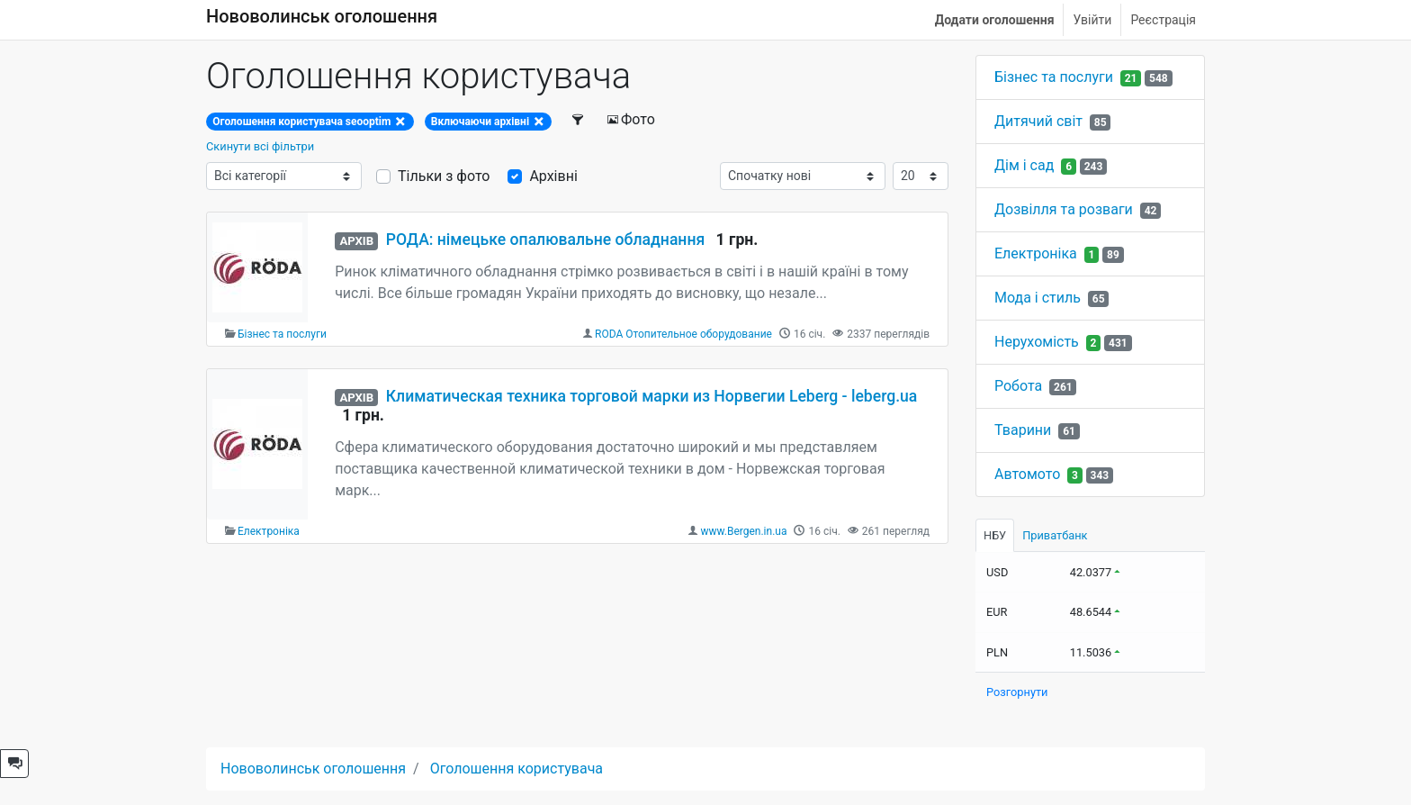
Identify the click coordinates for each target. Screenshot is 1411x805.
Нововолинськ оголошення (321, 16)
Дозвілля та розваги (1063, 209)
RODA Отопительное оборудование (683, 334)
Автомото (1027, 474)
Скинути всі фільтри (260, 146)
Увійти (1092, 20)
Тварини (1022, 430)
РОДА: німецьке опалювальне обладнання (545, 240)
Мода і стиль (1037, 297)
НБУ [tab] (995, 535)
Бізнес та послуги (282, 334)
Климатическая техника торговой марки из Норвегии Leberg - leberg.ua (652, 396)
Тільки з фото (444, 176)
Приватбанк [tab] (1054, 535)
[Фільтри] (578, 120)
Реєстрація (1163, 20)
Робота (1018, 385)
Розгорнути (1017, 692)
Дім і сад (1024, 165)
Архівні (553, 176)
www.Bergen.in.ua (743, 531)
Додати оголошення (995, 20)
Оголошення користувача (516, 768)
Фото (631, 119)
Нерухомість (1036, 341)
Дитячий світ (1038, 121)
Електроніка (269, 531)
